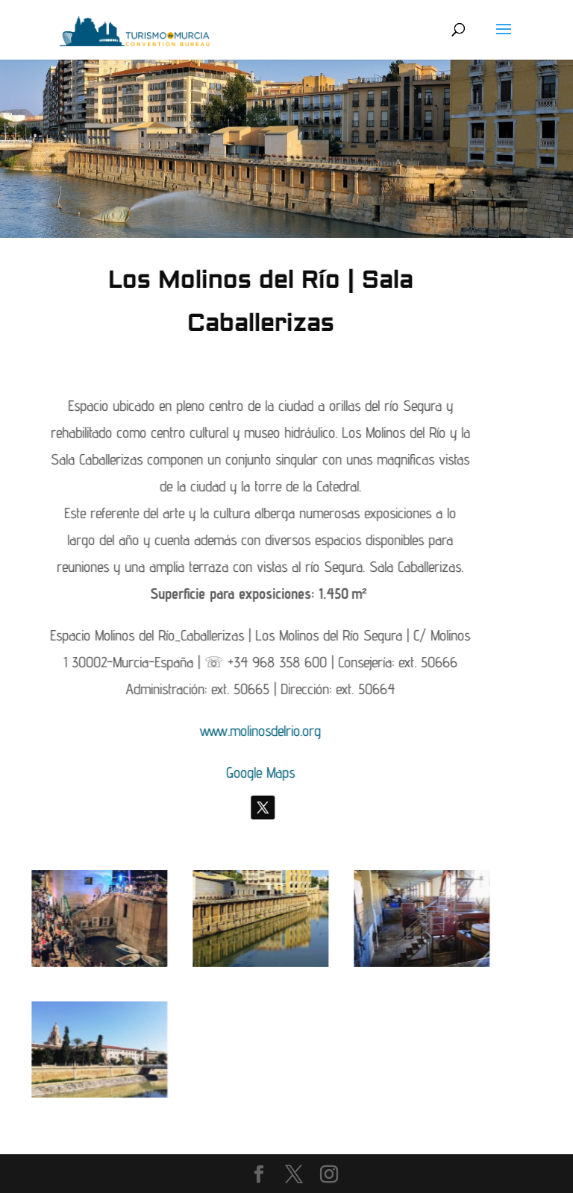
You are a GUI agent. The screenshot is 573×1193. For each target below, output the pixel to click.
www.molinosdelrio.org (179, 731)
